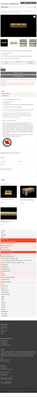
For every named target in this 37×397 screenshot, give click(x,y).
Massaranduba (4, 330)
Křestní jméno (3, 161)
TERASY (3, 298)
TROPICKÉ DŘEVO (5, 292)
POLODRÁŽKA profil (5, 269)
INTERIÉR (3, 307)
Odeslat (3, 179)
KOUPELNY (3, 302)
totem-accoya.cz (4, 342)
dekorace (20, 84)
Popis (3, 91)
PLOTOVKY (3, 275)
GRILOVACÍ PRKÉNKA (6, 249)
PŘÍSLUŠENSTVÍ (4, 311)
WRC (29, 84)
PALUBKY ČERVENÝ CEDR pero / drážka (9, 258)
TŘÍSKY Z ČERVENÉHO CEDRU (8, 256)
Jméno (2, 157)
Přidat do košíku (18, 73)
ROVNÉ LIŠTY (4, 288)
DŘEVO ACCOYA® (5, 290)
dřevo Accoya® (4, 326)
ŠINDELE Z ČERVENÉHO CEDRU (8, 277)
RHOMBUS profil (4, 266)
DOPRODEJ (3, 235)
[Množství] (3, 70)
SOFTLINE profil (4, 264)
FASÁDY (3, 296)
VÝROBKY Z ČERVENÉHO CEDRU (16, 11)
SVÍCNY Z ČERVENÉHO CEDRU (8, 251)
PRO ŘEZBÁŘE (4, 315)
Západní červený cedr (5, 327)
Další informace (6, 93)
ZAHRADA (3, 309)
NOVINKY (3, 230)
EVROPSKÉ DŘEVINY (5, 294)
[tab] (18, 91)
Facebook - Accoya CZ (5, 361)
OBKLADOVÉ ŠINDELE (6, 281)
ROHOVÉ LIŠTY (5, 285)
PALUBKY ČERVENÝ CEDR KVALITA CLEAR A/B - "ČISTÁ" (13, 262)
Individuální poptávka (18, 76)
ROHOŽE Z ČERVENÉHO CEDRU (8, 243)
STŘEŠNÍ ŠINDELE (5, 279)
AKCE (2, 232)
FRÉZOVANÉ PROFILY (5, 271)
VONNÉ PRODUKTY (6, 254)
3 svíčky (8, 84)
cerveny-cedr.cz (4, 340)
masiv (23, 84)
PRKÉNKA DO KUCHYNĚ (7, 245)
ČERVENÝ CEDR (6, 11)
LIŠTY (2, 283)
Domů (2, 11)
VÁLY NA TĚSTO (5, 247)
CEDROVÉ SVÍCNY (17, 83)
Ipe (2, 329)
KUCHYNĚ (3, 305)
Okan (2, 333)
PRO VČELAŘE (4, 313)
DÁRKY (23, 83)
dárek (16, 84)
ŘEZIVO (3, 273)
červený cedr (12, 84)
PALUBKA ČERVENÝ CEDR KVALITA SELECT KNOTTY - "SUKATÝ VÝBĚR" (16, 260)
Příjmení (20, 161)
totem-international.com (5, 345)
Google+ (2, 358)
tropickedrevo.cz (4, 343)
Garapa (2, 332)
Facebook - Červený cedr (5, 359)
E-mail (2, 164)
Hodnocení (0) (5, 95)
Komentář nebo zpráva (6, 169)
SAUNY (2, 300)
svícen (26, 84)
